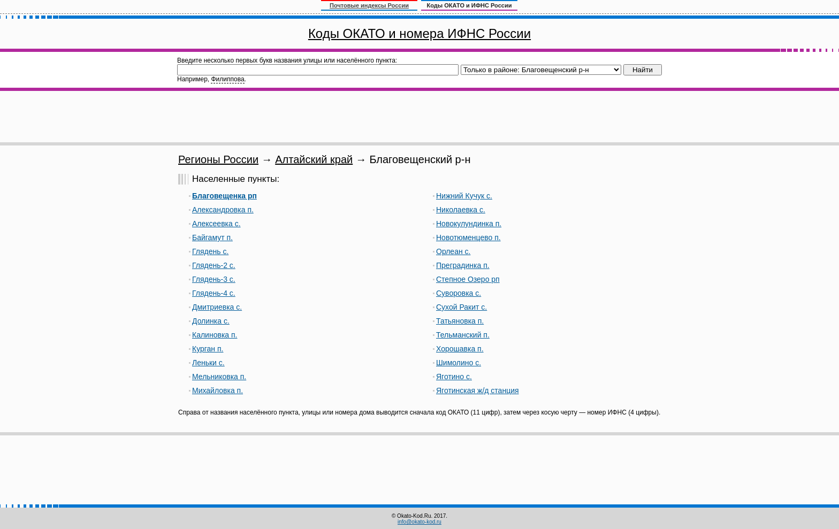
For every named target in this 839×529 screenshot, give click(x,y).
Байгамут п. (212, 237)
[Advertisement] (419, 117)
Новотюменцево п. (468, 237)
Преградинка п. (463, 265)
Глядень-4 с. (213, 293)
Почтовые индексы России (369, 5)
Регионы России (218, 159)
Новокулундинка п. (468, 223)
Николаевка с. (460, 209)
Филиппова (227, 79)
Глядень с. (210, 251)
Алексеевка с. (216, 223)
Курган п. (207, 348)
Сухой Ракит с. (461, 307)
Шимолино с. (458, 362)
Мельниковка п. (219, 376)
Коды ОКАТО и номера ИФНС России (419, 33)
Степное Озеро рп (468, 279)
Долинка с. (211, 321)
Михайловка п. (217, 390)
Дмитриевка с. (217, 307)
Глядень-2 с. (213, 265)
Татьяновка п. (460, 321)
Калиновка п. (214, 335)
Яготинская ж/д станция (477, 390)
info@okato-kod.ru (419, 522)
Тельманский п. (463, 335)
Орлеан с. (453, 251)
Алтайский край (314, 159)
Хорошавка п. (460, 348)
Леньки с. (208, 362)
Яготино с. (454, 376)
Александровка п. (223, 209)
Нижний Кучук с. (464, 195)
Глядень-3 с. (213, 279)
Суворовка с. (458, 293)
